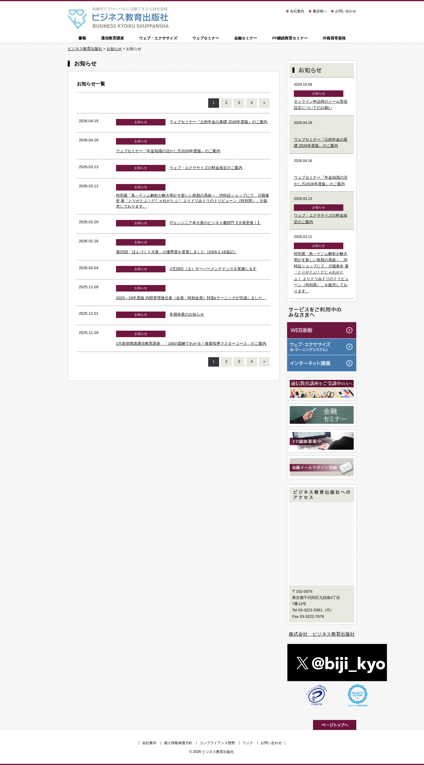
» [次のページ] (264, 103)
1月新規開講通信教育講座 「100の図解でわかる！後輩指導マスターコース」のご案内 (191, 343)
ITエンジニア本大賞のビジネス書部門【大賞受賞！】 (215, 223)
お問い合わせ (345, 11)
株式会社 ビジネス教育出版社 (322, 634)
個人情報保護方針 (178, 743)
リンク (247, 743)
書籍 (82, 38)
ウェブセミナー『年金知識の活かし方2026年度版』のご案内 (168, 151)
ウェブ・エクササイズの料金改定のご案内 (206, 167)
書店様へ (320, 11)
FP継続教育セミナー (290, 38)
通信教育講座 (112, 38)
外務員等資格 (334, 38)
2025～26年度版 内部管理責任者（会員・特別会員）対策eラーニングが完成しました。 (191, 298)
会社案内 (297, 11)
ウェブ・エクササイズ (158, 38)
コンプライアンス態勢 (217, 743)
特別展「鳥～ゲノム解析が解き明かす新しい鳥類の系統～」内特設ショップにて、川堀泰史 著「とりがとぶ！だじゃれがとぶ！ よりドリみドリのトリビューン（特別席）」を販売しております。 (192, 200)
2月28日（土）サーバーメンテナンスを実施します (213, 268)
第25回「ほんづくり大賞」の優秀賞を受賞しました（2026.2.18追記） (176, 252)
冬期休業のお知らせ (187, 314)
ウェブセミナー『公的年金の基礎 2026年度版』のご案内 (218, 122)
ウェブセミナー (205, 38)
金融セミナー (245, 38)
